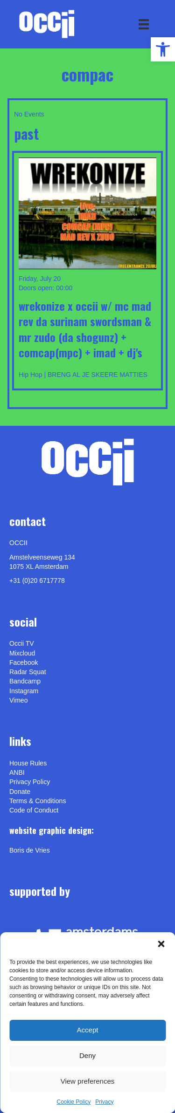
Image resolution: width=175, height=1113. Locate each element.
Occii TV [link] (21, 643)
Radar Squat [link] (27, 672)
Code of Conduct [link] (33, 810)
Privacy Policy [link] (29, 781)
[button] (161, 944)
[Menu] (143, 24)
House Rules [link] (28, 763)
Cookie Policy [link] (73, 1102)
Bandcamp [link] (25, 681)
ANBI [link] (17, 772)
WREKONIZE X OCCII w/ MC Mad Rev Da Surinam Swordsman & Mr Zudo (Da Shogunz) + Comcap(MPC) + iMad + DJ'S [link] (85, 329)
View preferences (88, 1081)
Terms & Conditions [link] (37, 801)
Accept (87, 1030)
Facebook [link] (23, 662)
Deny (87, 1055)
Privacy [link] (104, 1102)
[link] (163, 49)
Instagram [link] (23, 691)
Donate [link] (19, 791)
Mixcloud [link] (22, 653)
